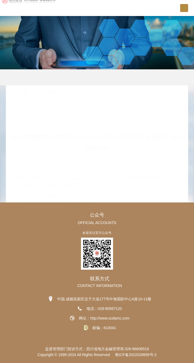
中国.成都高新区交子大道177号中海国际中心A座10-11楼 (104, 299)
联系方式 (99, 278)
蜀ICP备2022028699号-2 (136, 355)
